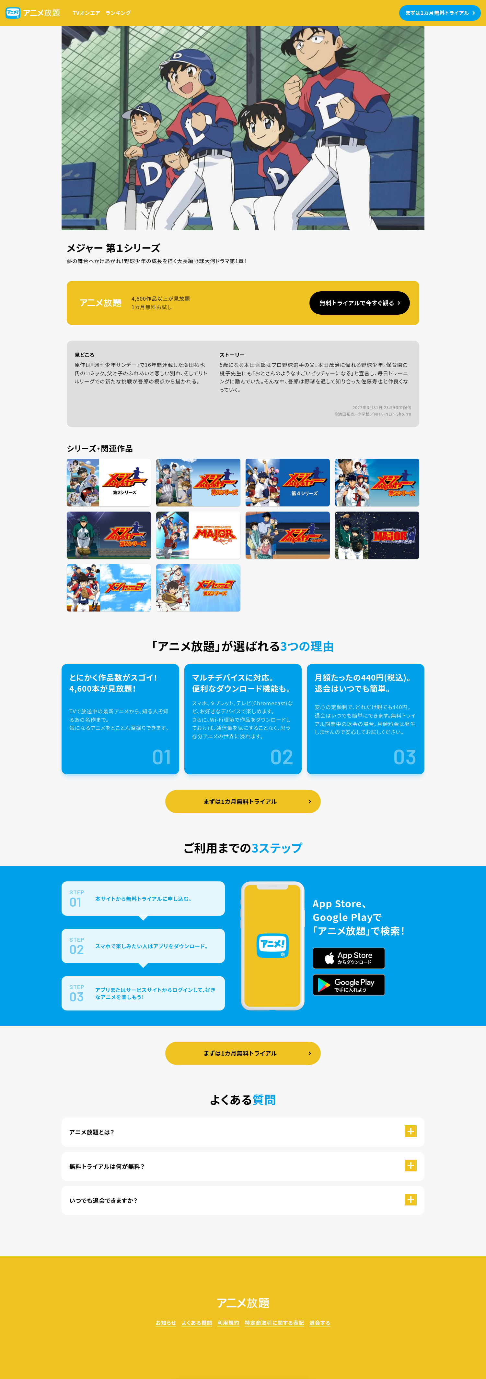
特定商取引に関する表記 (274, 1322)
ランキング (118, 13)
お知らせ (166, 1322)
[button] (243, 1132)
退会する (319, 1322)
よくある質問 (196, 1322)
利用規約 (228, 1322)
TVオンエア (86, 13)
